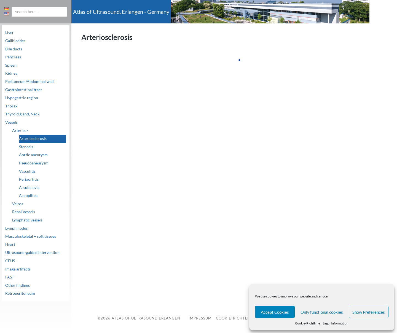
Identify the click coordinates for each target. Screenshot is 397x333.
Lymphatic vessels (27, 220)
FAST (9, 277)
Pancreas (13, 57)
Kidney (11, 73)
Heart (10, 244)
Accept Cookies (275, 312)
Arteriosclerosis (33, 138)
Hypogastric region (21, 98)
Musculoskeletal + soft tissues (30, 236)
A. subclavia (29, 187)
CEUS (10, 261)
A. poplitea (28, 195)
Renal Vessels (23, 212)
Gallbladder (15, 41)
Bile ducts (13, 49)
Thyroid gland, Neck (22, 114)
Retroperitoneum (20, 293)
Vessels (11, 122)
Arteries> (20, 130)
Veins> (18, 204)
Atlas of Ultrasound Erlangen (145, 318)
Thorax (11, 106)
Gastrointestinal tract (23, 90)
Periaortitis (29, 179)
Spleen (11, 65)
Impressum (200, 318)
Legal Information (335, 323)
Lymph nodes (16, 228)
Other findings (17, 285)
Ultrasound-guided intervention (32, 252)
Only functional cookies (322, 312)
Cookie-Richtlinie (307, 323)
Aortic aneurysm (33, 155)
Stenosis (26, 147)
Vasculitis (27, 171)
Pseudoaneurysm (34, 163)
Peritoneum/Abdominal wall (29, 81)
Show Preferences (368, 312)
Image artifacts (18, 269)
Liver (9, 32)
